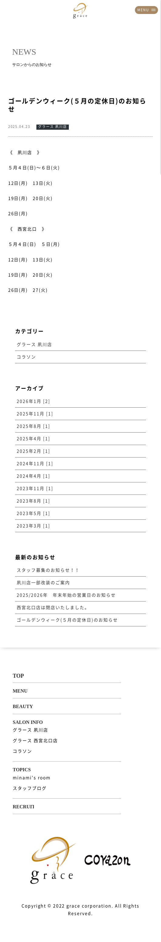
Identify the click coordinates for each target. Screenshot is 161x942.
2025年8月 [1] (33, 426)
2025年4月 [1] (33, 439)
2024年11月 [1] (35, 463)
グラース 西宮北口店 (35, 740)
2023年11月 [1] (35, 488)
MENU (146, 10)
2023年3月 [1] (33, 526)
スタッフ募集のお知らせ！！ (48, 570)
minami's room (31, 778)
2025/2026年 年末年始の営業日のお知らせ (66, 595)
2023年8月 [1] (33, 501)
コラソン (26, 357)
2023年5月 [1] (33, 513)
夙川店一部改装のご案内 (43, 583)
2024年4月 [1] (33, 476)
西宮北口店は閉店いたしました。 (53, 607)
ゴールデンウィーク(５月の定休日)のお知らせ (67, 620)
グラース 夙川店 (34, 344)
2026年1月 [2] (33, 401)
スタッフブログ (30, 788)
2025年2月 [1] (33, 451)
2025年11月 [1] (35, 414)
